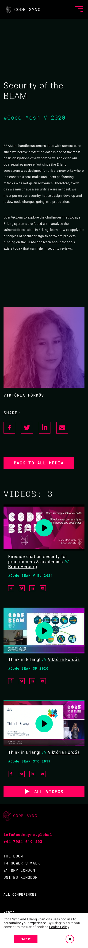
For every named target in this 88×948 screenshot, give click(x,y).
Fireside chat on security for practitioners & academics (37, 559)
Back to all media (39, 463)
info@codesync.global (28, 834)
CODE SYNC (23, 9)
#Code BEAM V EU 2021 (30, 575)
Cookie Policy (59, 927)
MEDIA (9, 912)
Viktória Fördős (24, 395)
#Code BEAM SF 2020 (28, 668)
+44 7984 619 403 (23, 841)
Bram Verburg (22, 566)
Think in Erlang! (24, 659)
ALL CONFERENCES (20, 894)
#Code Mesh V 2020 (34, 117)
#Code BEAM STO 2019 (29, 761)
